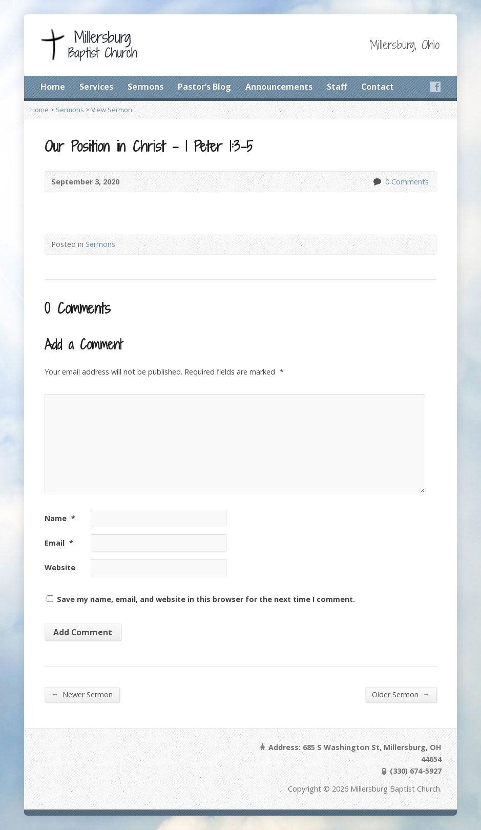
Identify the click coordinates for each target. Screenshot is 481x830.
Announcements (278, 86)
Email (59, 543)
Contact (377, 86)
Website (60, 567)
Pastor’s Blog (204, 86)
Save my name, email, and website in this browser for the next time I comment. (206, 599)
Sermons (145, 86)
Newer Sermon (82, 694)
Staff (337, 86)
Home (52, 86)
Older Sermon (401, 694)
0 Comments (377, 182)
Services (96, 86)
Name (60, 518)
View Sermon (111, 109)
